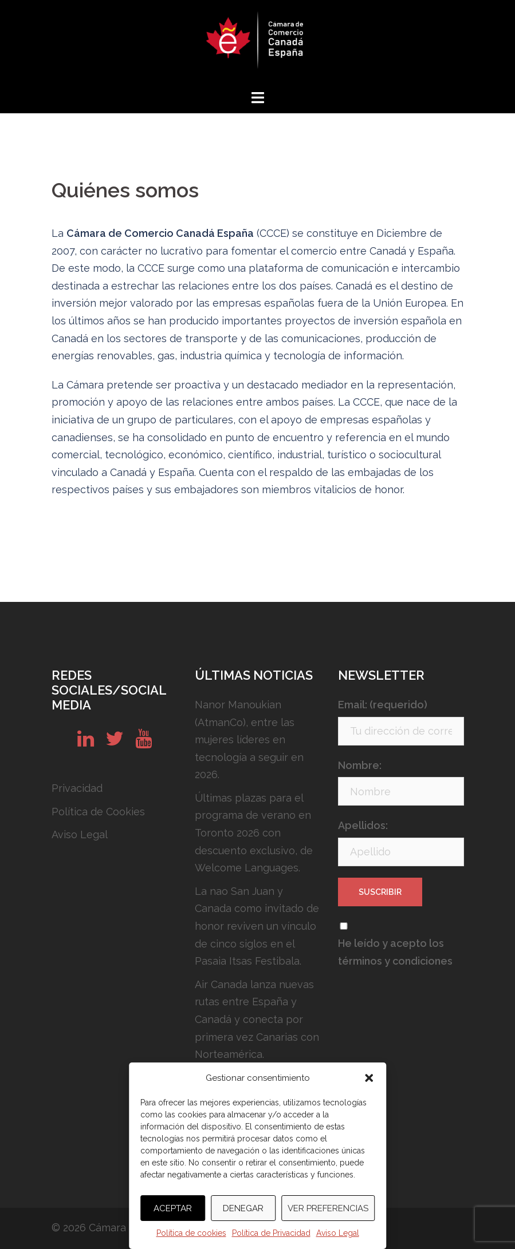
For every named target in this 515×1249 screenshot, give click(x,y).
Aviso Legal (337, 1233)
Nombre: (360, 765)
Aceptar (173, 1208)
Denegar (243, 1208)
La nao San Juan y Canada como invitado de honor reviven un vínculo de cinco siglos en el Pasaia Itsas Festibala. (257, 926)
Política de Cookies (98, 812)
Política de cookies (191, 1233)
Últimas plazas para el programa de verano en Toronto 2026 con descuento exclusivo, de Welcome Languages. (254, 833)
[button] (369, 1078)
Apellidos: (363, 825)
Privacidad (77, 788)
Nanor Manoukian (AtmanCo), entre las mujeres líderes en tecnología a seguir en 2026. (249, 739)
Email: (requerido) (382, 705)
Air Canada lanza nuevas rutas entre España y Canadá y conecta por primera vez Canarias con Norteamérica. (257, 1019)
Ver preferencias (328, 1208)
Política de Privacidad (271, 1233)
